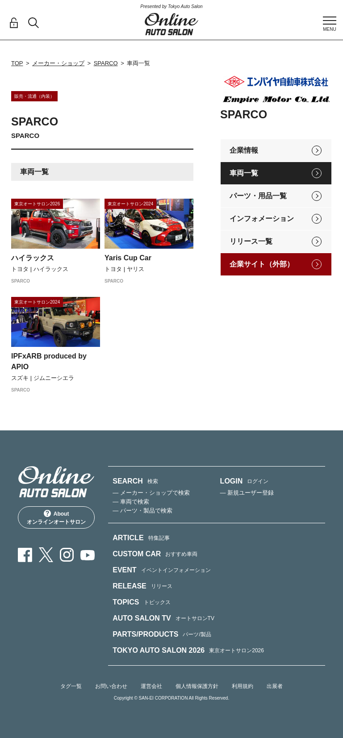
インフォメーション (262, 218)
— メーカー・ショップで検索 (151, 493)
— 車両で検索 (131, 502)
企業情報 (244, 150)
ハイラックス (32, 258)
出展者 (275, 686)
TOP (17, 63)
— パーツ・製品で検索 (142, 510)
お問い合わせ (111, 686)
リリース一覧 (251, 241)
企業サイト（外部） (262, 264)
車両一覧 (244, 173)
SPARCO (106, 63)
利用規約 (242, 686)
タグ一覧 (71, 686)
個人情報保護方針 (197, 686)
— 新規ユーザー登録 (247, 493)
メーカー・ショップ (58, 63)
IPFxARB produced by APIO (49, 361)
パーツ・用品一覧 (258, 196)
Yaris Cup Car (128, 258)
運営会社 (151, 686)
